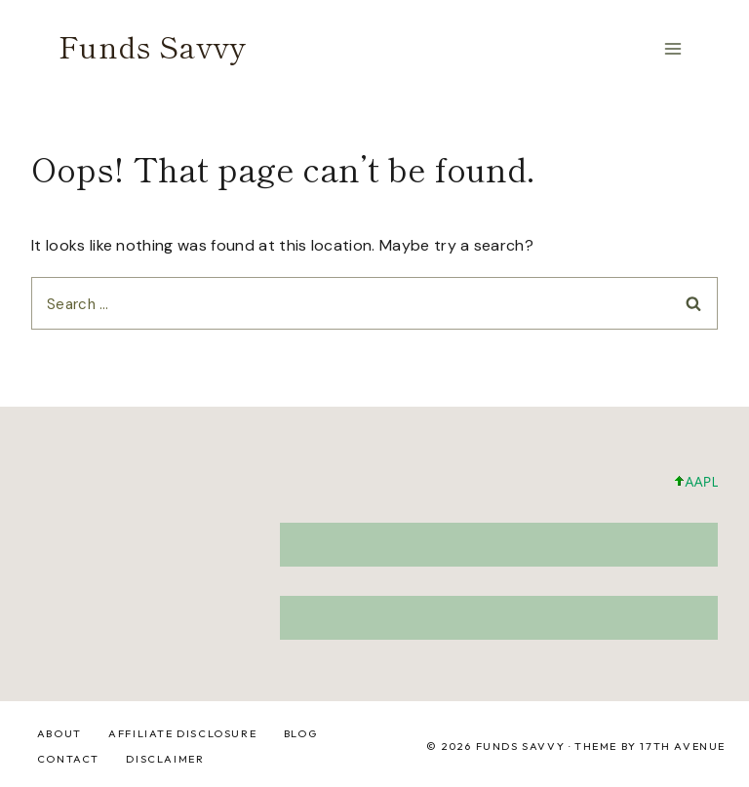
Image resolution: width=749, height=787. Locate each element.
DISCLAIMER (165, 759)
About (59, 733)
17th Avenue (683, 746)
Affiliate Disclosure (182, 733)
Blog (300, 733)
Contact (68, 759)
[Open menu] (672, 48)
